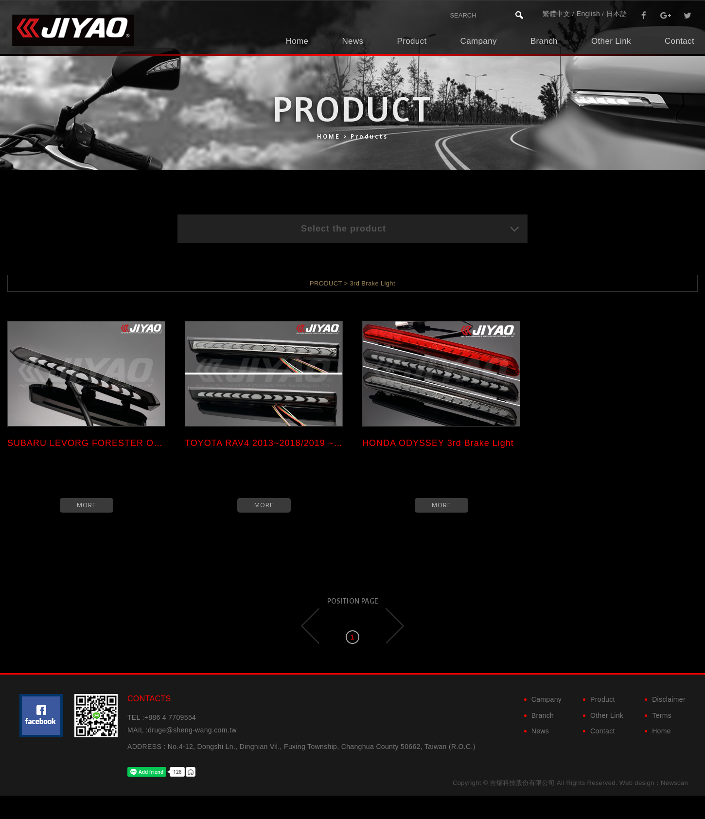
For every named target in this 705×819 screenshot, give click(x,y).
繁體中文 (556, 14)
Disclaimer (669, 699)
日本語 (616, 14)
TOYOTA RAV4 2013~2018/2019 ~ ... (264, 443)
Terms (661, 715)
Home (297, 41)
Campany (478, 41)
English (588, 14)
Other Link (611, 41)
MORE (86, 505)
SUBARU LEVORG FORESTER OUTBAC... (86, 443)
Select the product (410, 228)
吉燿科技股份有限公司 (73, 30)
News (352, 41)
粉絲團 (41, 715)
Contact (679, 41)
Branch (544, 41)
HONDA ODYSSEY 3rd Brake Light (438, 443)
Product (411, 41)
